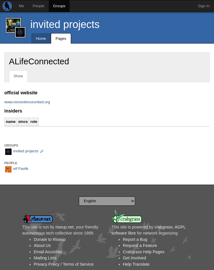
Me (21, 6)
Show (18, 76)
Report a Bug (135, 239)
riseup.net (64, 227)
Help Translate (136, 264)
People (38, 6)
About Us (42, 245)
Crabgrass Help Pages (144, 252)
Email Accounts (48, 252)
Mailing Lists (45, 258)
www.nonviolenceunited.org (27, 102)
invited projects (65, 24)
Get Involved (134, 258)
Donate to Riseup (50, 239)
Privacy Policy (46, 264)
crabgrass (164, 227)
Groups (59, 6)
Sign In (204, 6)
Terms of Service (78, 264)
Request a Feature (140, 245)
